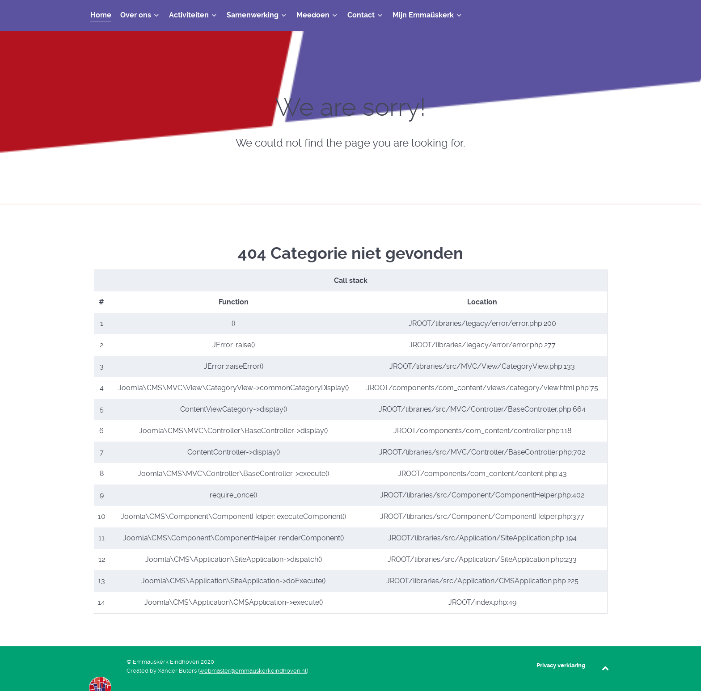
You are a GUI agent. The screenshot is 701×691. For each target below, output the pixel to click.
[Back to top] (605, 668)
